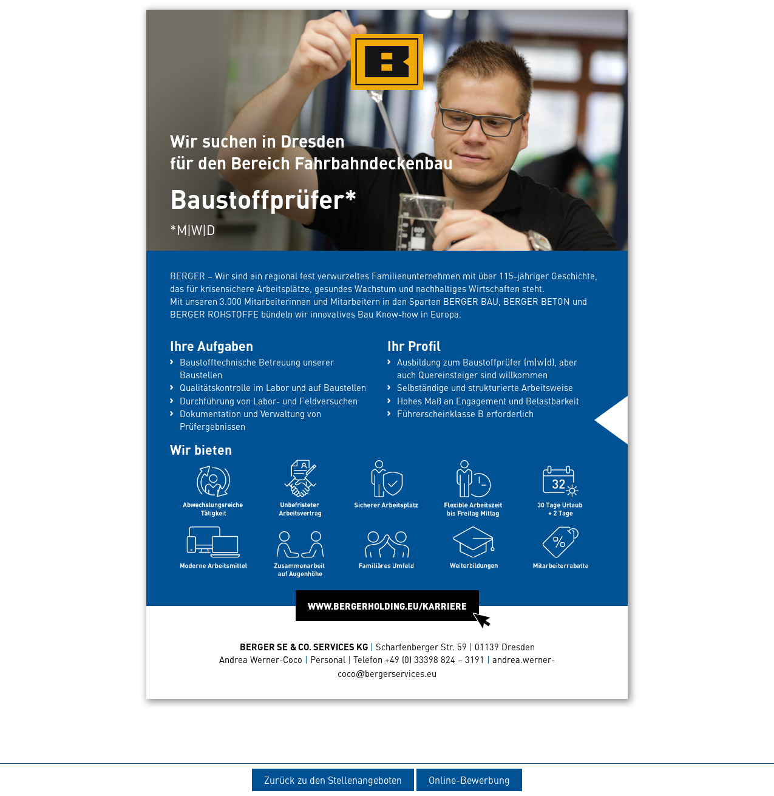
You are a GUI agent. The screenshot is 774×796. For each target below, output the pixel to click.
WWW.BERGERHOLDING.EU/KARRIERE (393, 610)
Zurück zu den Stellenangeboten (333, 779)
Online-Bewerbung (469, 779)
